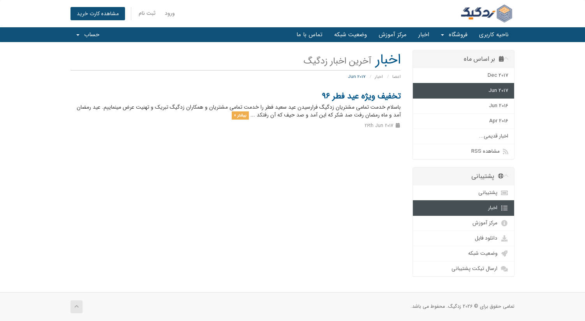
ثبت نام (147, 13)
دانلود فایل (491, 238)
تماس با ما (309, 34)
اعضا (396, 76)
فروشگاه (454, 34)
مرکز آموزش (393, 34)
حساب (87, 34)
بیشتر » (240, 115)
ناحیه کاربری (494, 34)
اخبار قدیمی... (493, 136)
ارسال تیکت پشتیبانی (479, 268)
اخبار (423, 34)
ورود (170, 13)
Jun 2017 (498, 90)
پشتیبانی (493, 193)
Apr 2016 (498, 121)
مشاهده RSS (489, 151)
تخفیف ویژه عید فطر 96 (361, 96)
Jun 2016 (498, 106)
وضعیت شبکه (350, 34)
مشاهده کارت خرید (98, 13)
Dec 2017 (498, 75)
